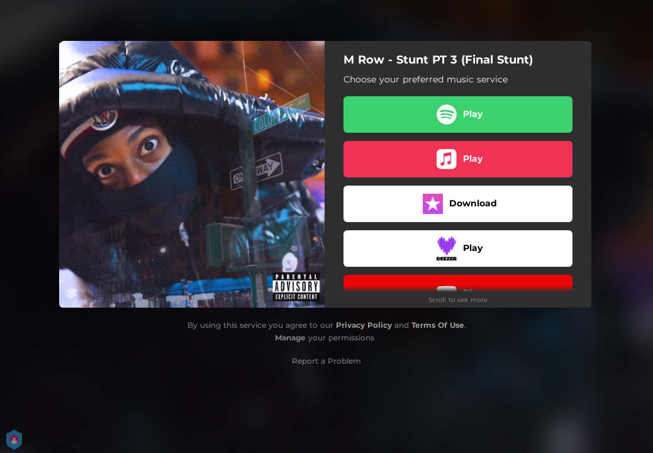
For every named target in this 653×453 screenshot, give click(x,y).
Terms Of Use (437, 325)
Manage (290, 337)
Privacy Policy (364, 325)
